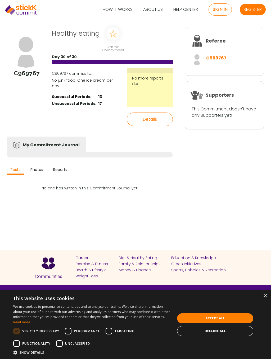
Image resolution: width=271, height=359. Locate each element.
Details (150, 119)
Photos (36, 169)
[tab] (15, 170)
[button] (91, 352)
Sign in (220, 9)
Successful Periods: (71, 96)
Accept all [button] (215, 318)
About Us (153, 9)
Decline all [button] (215, 331)
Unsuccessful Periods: (74, 103)
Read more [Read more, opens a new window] (21, 322)
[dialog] (135, 324)
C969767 (216, 58)
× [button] (265, 296)
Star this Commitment (113, 48)
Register (253, 9)
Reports (60, 169)
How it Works (118, 9)
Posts (15, 169)
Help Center (185, 9)
